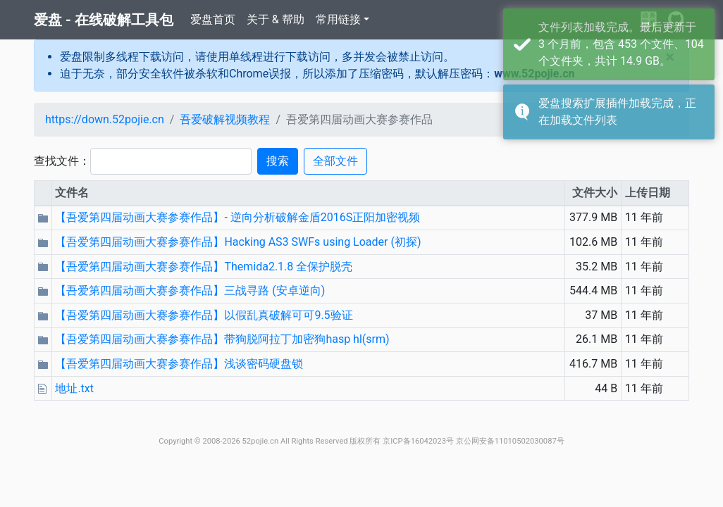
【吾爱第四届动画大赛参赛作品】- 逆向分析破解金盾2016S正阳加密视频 (237, 217)
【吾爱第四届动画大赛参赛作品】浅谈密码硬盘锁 (179, 363)
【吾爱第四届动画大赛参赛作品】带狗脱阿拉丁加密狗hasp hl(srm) (222, 339)
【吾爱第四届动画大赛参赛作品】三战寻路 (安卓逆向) (190, 290)
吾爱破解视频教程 (225, 119)
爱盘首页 (212, 19)
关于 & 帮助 (275, 19)
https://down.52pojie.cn (104, 119)
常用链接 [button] (338, 19)
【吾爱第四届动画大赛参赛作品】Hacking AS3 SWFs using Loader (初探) (238, 242)
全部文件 (335, 161)
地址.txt (74, 388)
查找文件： (62, 161)
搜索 (277, 161)
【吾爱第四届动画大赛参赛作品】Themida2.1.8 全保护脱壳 (203, 266)
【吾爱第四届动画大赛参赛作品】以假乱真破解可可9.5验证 (203, 315)
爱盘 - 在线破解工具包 (103, 19)
